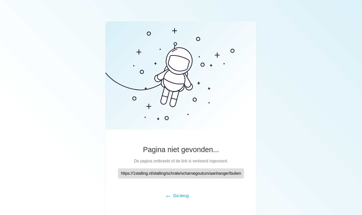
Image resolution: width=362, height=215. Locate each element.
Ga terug (181, 196)
